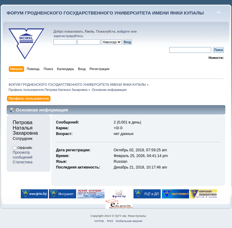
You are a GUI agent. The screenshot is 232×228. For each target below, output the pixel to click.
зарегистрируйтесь (68, 36)
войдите (123, 31)
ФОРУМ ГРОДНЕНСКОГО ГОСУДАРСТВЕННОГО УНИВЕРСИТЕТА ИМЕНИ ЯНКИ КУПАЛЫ (105, 12)
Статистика (23, 162)
